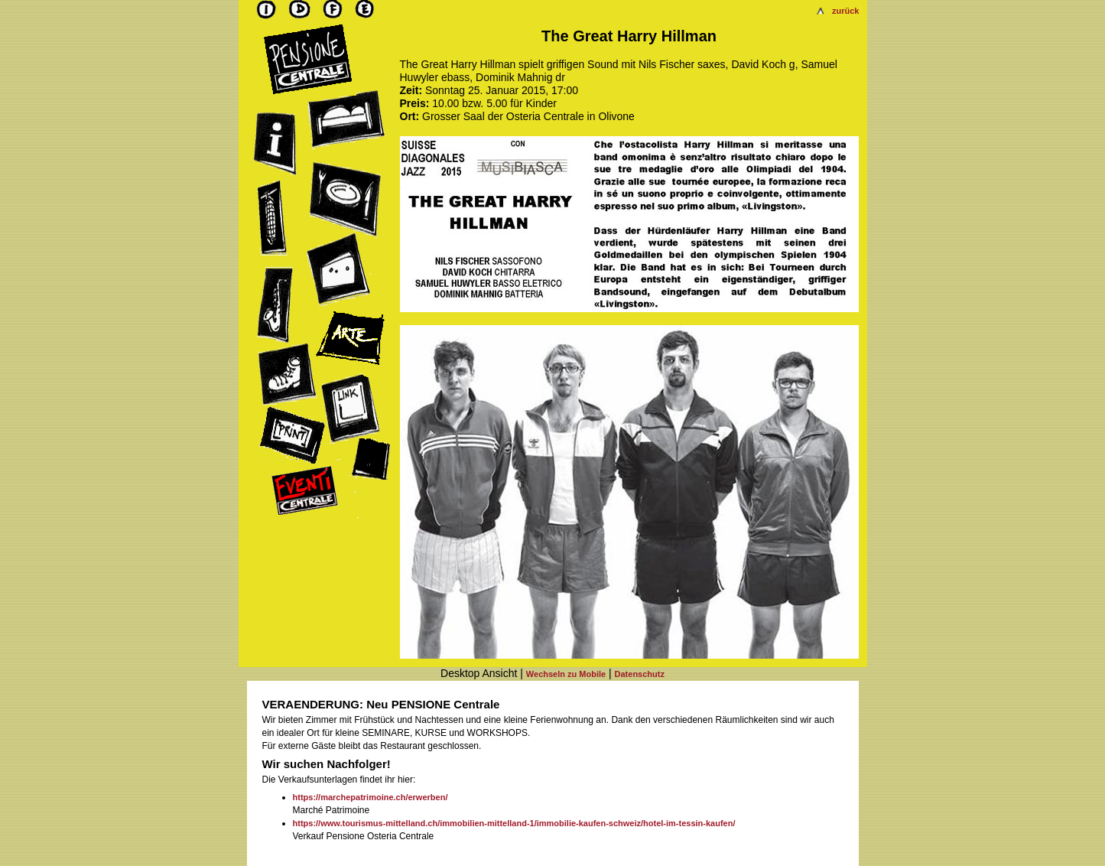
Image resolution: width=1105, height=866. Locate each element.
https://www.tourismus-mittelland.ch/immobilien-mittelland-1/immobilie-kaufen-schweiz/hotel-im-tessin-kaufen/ (514, 823)
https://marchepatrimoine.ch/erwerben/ (370, 797)
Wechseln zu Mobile (566, 674)
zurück (845, 10)
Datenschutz (640, 674)
